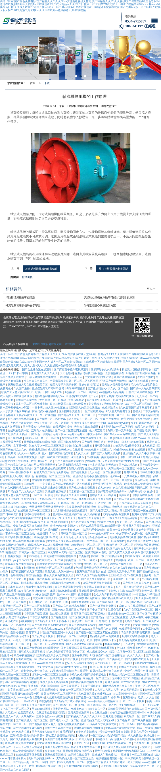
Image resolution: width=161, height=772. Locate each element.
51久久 (54, 533)
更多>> (151, 288)
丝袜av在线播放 (41, 708)
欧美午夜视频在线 (25, 655)
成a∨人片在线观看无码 (133, 605)
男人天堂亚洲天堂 (45, 464)
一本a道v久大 (29, 701)
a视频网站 (27, 621)
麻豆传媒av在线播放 (44, 411)
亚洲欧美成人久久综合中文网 (89, 422)
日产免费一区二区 (106, 503)
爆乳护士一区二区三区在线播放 (51, 674)
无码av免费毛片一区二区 (145, 766)
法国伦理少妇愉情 (94, 529)
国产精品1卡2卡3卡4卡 (145, 602)
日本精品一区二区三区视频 (71, 636)
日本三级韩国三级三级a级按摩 (68, 403)
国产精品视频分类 (93, 441)
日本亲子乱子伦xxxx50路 (15, 407)
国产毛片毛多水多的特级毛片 (49, 624)
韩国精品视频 (34, 575)
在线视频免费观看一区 (109, 758)
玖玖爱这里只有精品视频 (16, 594)
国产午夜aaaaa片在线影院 (120, 434)
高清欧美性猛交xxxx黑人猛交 (38, 503)
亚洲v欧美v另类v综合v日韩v (27, 735)
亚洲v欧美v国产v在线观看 (126, 575)
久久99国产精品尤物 (17, 487)
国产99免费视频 (142, 720)
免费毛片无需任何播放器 (139, 670)
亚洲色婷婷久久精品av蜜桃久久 (19, 415)
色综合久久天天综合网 (103, 495)
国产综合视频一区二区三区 (113, 602)
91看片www (149, 682)
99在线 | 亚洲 (81, 743)
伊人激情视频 (50, 548)
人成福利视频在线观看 (60, 697)
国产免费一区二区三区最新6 (92, 697)
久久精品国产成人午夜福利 (70, 701)
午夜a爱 (99, 548)
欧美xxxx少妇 (53, 750)
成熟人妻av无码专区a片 (54, 682)
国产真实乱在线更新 (137, 659)
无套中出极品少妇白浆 (39, 586)
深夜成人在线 (15, 628)
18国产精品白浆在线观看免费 (42, 647)
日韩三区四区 (127, 724)
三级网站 (39, 697)
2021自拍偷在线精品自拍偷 (21, 682)
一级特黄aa (112, 441)
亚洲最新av (78, 457)
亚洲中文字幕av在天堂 (58, 728)
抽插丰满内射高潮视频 (34, 582)
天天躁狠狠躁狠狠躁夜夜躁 (40, 441)
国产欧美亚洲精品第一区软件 (104, 400)
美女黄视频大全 (142, 624)
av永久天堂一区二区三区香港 (52, 422)
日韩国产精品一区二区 (74, 533)
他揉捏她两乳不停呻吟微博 (48, 388)
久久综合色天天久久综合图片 (41, 529)
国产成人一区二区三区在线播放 (82, 480)
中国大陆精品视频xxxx (34, 678)
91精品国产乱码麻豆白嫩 (141, 373)
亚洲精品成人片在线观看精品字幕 (28, 384)
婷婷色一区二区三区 (96, 564)
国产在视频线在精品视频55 (50, 468)
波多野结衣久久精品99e (105, 369)
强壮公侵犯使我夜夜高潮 (114, 731)
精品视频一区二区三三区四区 (53, 476)
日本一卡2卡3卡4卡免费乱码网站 (139, 457)
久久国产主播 (22, 388)
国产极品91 (123, 720)
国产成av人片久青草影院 (145, 388)
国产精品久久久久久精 (18, 464)
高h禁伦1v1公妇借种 (122, 739)
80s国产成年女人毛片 (118, 548)
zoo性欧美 (93, 457)
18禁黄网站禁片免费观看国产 (55, 564)
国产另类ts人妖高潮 (44, 731)
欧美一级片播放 (151, 590)
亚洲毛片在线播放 (42, 430)
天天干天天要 (42, 609)
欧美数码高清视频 (87, 731)
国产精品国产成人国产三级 (26, 571)
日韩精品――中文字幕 (37, 483)
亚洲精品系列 (114, 556)
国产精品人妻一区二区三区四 (30, 762)
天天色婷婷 (66, 373)
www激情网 (149, 762)
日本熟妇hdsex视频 (133, 441)
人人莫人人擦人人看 (107, 689)
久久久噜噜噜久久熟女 (82, 624)
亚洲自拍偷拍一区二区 (121, 613)
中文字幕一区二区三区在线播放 (106, 541)
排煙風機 (27, 277)
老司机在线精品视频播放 (89, 728)
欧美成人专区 (152, 689)
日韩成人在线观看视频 (32, 651)
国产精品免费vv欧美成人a (118, 598)
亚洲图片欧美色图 (70, 411)
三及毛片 (128, 644)
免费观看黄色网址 (130, 628)
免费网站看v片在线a (141, 491)
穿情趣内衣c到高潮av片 (64, 525)
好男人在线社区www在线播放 (123, 682)
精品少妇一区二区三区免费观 (89, 621)
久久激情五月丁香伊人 (72, 640)
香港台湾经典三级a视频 (89, 373)
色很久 (137, 411)
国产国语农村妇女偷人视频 (71, 667)
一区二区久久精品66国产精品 (108, 735)
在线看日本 (98, 556)
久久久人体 (82, 453)
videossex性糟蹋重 (146, 663)
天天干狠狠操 (102, 750)
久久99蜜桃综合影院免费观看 (71, 510)
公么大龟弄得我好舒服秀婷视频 (113, 594)
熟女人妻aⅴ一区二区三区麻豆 (47, 445)
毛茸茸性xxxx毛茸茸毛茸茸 (69, 434)
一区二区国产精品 (16, 602)
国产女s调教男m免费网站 (85, 598)
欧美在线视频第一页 (119, 743)
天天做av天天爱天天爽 (115, 384)
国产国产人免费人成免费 (106, 453)
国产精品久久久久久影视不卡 (52, 621)
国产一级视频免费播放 (103, 605)
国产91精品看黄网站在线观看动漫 (101, 525)
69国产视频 (72, 659)
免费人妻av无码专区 (119, 430)
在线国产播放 (146, 377)
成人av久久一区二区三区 (83, 418)
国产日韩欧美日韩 (11, 514)
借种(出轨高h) (37, 449)
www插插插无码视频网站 (103, 701)
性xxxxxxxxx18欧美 (51, 659)
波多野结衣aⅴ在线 (96, 552)
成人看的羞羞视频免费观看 (29, 541)
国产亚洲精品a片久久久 (102, 388)
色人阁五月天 (97, 430)
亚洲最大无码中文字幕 (122, 571)
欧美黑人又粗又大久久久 (99, 586)
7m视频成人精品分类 (112, 392)
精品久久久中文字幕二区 (86, 747)
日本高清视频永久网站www (39, 640)
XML (81, 344)
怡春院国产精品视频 (36, 613)
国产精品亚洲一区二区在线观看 (70, 617)
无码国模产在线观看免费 (120, 728)
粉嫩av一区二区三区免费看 (76, 689)
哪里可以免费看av (69, 441)
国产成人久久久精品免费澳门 (70, 605)
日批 (66, 602)
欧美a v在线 (118, 590)
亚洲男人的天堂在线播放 (85, 407)
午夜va (78, 564)
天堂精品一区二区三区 (82, 491)
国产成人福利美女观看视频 (26, 739)
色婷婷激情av (110, 407)
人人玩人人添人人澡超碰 (28, 747)
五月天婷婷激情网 (79, 712)
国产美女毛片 (115, 659)
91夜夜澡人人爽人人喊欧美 (135, 503)
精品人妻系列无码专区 (63, 384)
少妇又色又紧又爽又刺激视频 (30, 525)
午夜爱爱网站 (65, 731)
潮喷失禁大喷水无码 (83, 602)
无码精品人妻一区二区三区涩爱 (75, 758)
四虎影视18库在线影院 (115, 766)
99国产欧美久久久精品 (14, 434)
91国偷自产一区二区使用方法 (108, 655)
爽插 (153, 480)
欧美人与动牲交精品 (57, 747)
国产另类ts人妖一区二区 (65, 720)
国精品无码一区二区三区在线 (42, 438)
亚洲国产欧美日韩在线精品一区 (20, 693)
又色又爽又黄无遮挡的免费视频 (121, 461)
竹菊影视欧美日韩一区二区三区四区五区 (74, 380)
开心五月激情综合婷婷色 (61, 735)
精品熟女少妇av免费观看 (105, 636)
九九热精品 (149, 445)
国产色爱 (123, 388)
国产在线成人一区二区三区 (32, 720)
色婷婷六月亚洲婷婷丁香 (68, 514)
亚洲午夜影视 (80, 655)
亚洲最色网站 (61, 708)
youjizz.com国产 (22, 560)
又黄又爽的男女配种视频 (81, 506)
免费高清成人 (26, 712)
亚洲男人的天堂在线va (137, 525)
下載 (47, 83)
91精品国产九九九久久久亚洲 (26, 491)
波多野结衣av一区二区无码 (117, 426)
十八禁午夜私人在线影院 (136, 476)
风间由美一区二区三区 (122, 468)
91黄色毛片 (115, 609)
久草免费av (28, 716)
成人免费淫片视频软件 (141, 735)
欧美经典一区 (132, 716)
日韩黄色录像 (102, 445)
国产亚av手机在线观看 (19, 609)
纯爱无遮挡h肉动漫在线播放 (117, 396)
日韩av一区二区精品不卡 (15, 624)
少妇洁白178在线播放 (79, 445)
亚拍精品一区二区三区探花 (81, 392)
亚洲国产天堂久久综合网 (134, 667)
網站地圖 (70, 344)
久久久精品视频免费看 (68, 586)
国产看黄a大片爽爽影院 (37, 426)
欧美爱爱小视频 (63, 426)
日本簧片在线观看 (143, 495)
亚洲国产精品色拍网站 (114, 380)
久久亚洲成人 (29, 499)
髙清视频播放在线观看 (123, 537)
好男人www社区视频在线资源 (47, 663)
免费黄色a (6, 388)
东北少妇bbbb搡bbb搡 (63, 590)
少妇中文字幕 (45, 667)
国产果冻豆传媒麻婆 (61, 453)
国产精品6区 (15, 438)
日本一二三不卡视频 (132, 701)
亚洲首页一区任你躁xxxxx (43, 685)
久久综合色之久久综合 (74, 537)
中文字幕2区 (95, 434)
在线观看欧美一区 (19, 430)
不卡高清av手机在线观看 (102, 724)
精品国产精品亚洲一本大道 (57, 632)
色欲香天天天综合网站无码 (91, 567)
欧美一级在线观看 (40, 579)
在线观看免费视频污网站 (51, 712)
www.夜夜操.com (71, 529)
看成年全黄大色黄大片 (65, 579)
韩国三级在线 (145, 728)
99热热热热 (45, 701)
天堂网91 (145, 747)
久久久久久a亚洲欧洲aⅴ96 (126, 567)
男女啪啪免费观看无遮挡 (134, 640)
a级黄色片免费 (106, 521)
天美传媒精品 (76, 400)
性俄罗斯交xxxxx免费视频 (66, 678)
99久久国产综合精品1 (13, 544)
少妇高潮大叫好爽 (12, 476)
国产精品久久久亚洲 (105, 628)
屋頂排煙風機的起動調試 (113, 268)
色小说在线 (151, 564)
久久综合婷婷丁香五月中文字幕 (66, 651)
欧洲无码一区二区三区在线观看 (55, 567)
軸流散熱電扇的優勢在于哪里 (23, 305)
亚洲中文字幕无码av (92, 659)
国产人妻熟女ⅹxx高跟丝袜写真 (84, 644)
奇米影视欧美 (133, 758)
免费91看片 (131, 472)
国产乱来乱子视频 (43, 636)
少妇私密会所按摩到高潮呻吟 (127, 712)
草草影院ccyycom (118, 422)
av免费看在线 (70, 438)
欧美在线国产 (113, 644)
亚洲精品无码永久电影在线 (53, 655)
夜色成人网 (142, 480)
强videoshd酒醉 (66, 594)
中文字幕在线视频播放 (18, 537)
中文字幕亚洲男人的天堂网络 (50, 598)
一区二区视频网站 (93, 411)
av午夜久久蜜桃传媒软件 (33, 590)
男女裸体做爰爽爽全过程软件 (54, 743)
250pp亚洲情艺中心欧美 (15, 461)
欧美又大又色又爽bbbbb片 (17, 392)
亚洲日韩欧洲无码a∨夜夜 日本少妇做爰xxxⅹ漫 (41, 521)
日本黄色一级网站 (40, 434)
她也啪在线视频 (59, 613)
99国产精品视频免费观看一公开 (102, 582)
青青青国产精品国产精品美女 (88, 613)
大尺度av (11, 712)
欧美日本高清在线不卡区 (102, 640)
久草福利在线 (131, 400)
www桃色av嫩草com (102, 533)
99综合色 (31, 628)
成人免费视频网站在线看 (28, 750)
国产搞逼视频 (79, 472)
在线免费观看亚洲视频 (29, 754)
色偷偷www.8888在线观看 (130, 449)
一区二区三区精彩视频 (145, 403)
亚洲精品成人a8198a (51, 628)
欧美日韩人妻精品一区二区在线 (98, 705)
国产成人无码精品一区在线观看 (72, 483)
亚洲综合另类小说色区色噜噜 (91, 476)
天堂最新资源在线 (56, 491)
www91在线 (93, 461)
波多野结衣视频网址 (110, 506)
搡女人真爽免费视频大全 (59, 575)
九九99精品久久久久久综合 (95, 499)
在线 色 (30, 476)
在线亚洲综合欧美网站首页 (25, 518)
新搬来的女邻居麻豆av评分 (68, 609)
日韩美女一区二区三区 (32, 552)
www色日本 (92, 449)
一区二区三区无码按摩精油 (48, 644)
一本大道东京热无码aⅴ (103, 464)
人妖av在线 (137, 617)
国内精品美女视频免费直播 (86, 682)
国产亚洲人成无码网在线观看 (120, 747)
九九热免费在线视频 (83, 521)
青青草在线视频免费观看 (20, 564)
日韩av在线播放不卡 (20, 472)
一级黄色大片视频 (11, 567)
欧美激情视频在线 (11, 647)
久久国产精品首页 (132, 689)
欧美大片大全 (146, 697)
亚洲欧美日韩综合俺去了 (94, 590)
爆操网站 (124, 495)
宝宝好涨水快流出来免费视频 (49, 487)
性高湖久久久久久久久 (44, 373)
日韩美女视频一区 (16, 556)
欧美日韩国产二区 (42, 461)
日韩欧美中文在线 (150, 472)
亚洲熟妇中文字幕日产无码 (82, 396)
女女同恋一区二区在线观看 (105, 472)
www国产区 (133, 590)
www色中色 (25, 697)
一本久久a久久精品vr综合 (122, 518)
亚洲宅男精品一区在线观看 (140, 510)
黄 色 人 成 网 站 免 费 (103, 667)
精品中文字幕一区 (120, 651)
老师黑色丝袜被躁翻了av (49, 396)
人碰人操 (83, 735)
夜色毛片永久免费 (21, 422)
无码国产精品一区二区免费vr (141, 621)
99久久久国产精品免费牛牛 (92, 575)
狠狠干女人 (51, 518)
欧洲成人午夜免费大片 (105, 754)
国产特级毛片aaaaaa (78, 628)
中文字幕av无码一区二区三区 (66, 552)
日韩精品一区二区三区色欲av (76, 503)
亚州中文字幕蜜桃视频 (135, 636)
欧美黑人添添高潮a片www (130, 438)
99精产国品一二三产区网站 (114, 624)
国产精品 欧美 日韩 (145, 430)
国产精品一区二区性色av (52, 418)
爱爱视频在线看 (115, 373)
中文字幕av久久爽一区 (130, 533)
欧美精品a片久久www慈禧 (76, 548)
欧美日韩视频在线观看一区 (45, 766)
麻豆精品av (35, 544)
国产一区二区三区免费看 (118, 480)
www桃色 (34, 556)
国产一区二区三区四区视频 (71, 430)
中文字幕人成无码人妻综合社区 (66, 541)
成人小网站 (134, 762)
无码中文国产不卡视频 (125, 678)
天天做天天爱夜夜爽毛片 (78, 750)
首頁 (32, 83)
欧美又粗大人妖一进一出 (60, 571)
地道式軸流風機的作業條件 (41, 268)
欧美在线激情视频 (125, 377)
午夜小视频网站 (110, 418)
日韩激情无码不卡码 (70, 377)
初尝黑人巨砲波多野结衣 (137, 369)
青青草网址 (33, 632)
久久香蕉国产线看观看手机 (136, 407)
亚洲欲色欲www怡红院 (50, 716)
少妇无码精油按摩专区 (126, 445)
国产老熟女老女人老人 (42, 724)
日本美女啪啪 (151, 411)
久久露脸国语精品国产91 (72, 464)
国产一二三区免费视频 (37, 605)
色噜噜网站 (17, 575)
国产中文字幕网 (96, 609)
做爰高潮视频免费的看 (72, 724)
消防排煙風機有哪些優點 (20, 297)
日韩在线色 (116, 621)
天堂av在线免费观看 (86, 426)
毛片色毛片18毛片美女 (145, 384)
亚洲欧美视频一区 (27, 659)
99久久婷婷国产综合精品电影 (89, 674)
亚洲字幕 (153, 438)
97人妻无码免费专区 (118, 411)
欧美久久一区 (97, 708)
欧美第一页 (114, 529)
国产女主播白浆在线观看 (37, 369)
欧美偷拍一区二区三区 (126, 579)
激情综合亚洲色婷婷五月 (47, 480)
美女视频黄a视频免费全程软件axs (109, 403)
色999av (115, 476)
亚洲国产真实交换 (27, 400)
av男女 (17, 640)
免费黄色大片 (79, 708)
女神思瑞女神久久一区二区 (96, 438)
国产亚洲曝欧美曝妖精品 (28, 728)
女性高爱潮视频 (49, 689)
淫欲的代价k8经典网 (46, 537)
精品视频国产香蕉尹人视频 (143, 541)
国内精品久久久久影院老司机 (18, 667)
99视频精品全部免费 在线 (65, 582)
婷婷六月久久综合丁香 (91, 518)
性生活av (6, 655)
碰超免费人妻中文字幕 (34, 670)
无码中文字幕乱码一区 (37, 514)
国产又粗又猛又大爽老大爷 (106, 510)
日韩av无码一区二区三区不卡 (59, 693)
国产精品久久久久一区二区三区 (77, 415)
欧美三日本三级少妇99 (49, 392)
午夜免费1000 (142, 743)
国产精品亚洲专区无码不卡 (24, 548)
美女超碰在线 (109, 457)
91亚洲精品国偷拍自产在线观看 (69, 670)
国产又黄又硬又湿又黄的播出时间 (81, 685)
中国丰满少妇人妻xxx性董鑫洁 (50, 407)
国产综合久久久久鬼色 (136, 582)
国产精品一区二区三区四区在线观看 (97, 632)
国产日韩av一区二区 (65, 705)
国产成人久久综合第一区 (96, 579)
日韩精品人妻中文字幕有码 (106, 670)
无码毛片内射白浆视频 (116, 514)
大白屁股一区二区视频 (53, 400)
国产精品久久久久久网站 (15, 769)
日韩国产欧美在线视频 (140, 392)
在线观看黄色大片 (11, 441)
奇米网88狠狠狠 (76, 388)
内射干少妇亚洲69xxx (41, 758)
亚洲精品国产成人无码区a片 (98, 720)
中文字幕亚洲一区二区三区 (114, 415)
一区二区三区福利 (43, 495)
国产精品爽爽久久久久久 (118, 685)
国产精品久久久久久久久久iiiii (83, 716)
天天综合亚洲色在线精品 (107, 483)
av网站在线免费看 (79, 754)
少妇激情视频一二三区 (132, 705)
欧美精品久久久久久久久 (139, 506)
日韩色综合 (101, 739)
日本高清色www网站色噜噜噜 (59, 556)
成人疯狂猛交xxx (97, 651)
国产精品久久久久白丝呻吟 (71, 495)
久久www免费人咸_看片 (33, 453)
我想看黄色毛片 (137, 647)
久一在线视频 (48, 415)
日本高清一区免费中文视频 (21, 457)
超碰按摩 (29, 567)
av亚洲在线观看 (139, 380)
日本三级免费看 (39, 617)
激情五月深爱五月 (16, 579)
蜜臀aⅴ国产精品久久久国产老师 (106, 762)
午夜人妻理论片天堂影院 (70, 461)
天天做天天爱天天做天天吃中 (47, 506)
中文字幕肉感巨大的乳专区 (21, 689)
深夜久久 (107, 449)
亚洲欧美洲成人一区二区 (49, 560)
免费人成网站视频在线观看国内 (88, 468)
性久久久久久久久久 (36, 380)
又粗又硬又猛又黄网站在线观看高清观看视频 (88, 647)
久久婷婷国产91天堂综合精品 (81, 766)
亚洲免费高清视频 (56, 754)
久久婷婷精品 (92, 514)
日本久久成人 (16, 586)
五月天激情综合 (22, 468)
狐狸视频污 (85, 594)
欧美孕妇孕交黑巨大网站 (20, 743)
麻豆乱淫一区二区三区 (96, 678)
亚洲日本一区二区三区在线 (137, 754)
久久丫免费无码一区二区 (138, 609)
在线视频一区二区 (11, 605)
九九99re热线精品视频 (21, 418)
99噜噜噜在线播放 (147, 644)
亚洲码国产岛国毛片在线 (92, 571)
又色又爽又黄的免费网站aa (95, 693)
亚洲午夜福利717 (89, 384)
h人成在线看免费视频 (56, 544)
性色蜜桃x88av (98, 537)
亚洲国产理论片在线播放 (60, 739)
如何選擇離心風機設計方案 (100, 305)
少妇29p (116, 697)
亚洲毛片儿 (12, 621)
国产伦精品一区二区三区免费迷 (109, 617)
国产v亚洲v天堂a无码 (18, 598)
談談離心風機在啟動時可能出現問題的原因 (109, 297)
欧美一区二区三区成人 (130, 521)
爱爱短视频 (17, 632)
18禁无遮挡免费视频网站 (41, 377)
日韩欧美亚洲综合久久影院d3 (126, 708)
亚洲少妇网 (99, 743)
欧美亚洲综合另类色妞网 (136, 418)
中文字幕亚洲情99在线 (99, 377)
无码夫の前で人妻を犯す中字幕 (58, 499)
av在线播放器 (100, 712)
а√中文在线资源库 (44, 594)
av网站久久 (107, 560)
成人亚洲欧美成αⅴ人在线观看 (66, 449)
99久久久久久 (67, 518)
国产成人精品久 (128, 464)
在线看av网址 (133, 556)
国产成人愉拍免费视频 (82, 487)
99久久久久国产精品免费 (36, 705)
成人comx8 (105, 487)
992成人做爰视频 (10, 426)
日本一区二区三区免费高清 (32, 403)
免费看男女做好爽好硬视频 (138, 529)
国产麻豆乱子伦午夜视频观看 (71, 369)
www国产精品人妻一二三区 (126, 564)
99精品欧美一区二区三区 (86, 544)
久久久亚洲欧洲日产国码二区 (130, 487)
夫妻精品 (84, 556)
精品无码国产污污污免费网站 (51, 472)
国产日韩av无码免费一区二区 (68, 762)
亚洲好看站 (130, 697)
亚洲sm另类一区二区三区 (118, 544)
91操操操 (120, 560)
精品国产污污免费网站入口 (129, 750)
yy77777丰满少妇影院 (80, 663)
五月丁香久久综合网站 (129, 586)
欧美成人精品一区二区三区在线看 (129, 674)
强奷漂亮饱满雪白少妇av (113, 491)
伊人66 (121, 647)
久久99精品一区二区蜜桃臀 (45, 602)
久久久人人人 (135, 655)
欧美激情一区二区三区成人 (81, 560)
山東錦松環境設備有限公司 (46, 344)
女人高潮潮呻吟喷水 (125, 693)
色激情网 (42, 533)
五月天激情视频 (112, 716)
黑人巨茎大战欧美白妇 (146, 651)
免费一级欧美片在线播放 (54, 457)
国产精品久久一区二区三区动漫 (114, 663)
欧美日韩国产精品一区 (144, 422)
